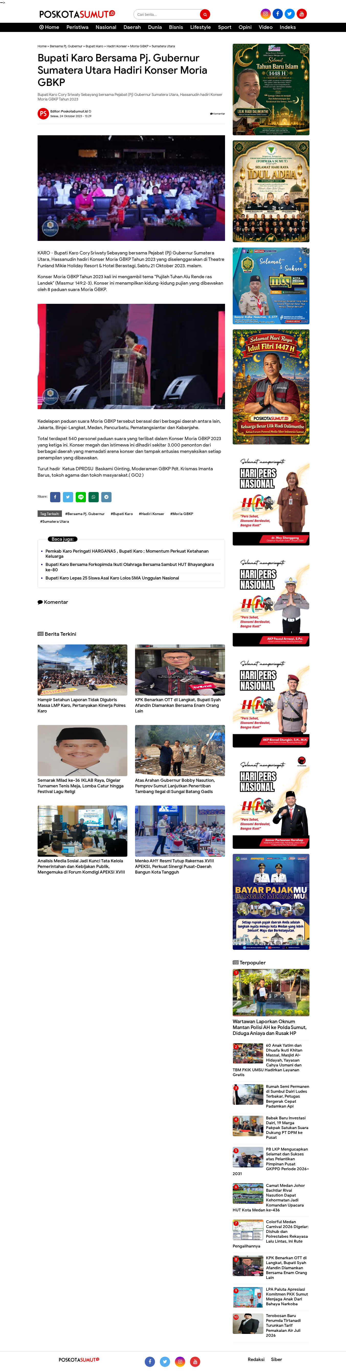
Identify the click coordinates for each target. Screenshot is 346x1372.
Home (49, 27)
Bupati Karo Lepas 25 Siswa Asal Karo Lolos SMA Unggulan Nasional (112, 578)
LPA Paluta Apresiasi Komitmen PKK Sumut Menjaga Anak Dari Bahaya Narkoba (287, 1297)
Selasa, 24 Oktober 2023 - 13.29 (70, 116)
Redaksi (256, 1359)
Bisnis (176, 27)
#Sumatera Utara (54, 521)
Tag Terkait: (49, 514)
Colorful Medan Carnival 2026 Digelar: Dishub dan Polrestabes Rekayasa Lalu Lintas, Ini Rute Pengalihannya (270, 1234)
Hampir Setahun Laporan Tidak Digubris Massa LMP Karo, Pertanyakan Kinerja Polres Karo (82, 705)
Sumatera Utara (163, 46)
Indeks (288, 27)
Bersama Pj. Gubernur (66, 46)
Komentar (217, 113)
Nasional (106, 27)
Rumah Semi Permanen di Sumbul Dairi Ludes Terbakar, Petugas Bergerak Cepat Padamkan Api (287, 1096)
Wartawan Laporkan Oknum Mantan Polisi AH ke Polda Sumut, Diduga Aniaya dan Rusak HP (270, 1027)
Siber (276, 1359)
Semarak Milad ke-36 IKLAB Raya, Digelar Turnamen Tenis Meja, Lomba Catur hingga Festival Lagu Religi (81, 786)
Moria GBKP (139, 46)
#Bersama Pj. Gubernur (85, 514)
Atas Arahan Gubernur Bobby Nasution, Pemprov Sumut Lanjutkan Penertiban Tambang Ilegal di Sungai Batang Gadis (175, 786)
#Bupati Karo (122, 514)
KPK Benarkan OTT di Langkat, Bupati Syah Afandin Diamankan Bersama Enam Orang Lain (178, 705)
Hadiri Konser (117, 46)
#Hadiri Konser (151, 514)
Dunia (155, 27)
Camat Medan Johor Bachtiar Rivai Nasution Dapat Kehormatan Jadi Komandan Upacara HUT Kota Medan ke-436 (269, 1198)
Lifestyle (200, 27)
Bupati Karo (94, 46)
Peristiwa (77, 27)
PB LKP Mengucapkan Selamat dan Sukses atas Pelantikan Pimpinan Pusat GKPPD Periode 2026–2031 (271, 1161)
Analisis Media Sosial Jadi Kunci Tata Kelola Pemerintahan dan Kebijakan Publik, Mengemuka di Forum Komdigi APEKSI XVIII (81, 866)
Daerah (132, 27)
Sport (224, 27)
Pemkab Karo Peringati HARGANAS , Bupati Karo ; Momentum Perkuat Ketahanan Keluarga (127, 554)
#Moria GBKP (181, 514)
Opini (245, 27)
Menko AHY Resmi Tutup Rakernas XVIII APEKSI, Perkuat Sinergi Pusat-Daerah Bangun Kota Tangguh (174, 866)
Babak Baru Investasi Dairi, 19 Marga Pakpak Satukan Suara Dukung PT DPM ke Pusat (287, 1128)
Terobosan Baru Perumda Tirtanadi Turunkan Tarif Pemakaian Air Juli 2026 (283, 1325)
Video (266, 27)
